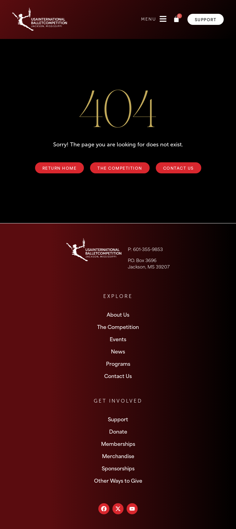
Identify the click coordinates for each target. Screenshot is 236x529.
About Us (118, 314)
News (118, 351)
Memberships (118, 443)
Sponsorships (118, 468)
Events (118, 339)
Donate (118, 431)
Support (118, 419)
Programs (118, 363)
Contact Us (118, 376)
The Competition (118, 326)
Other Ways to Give (118, 480)
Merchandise (118, 456)
